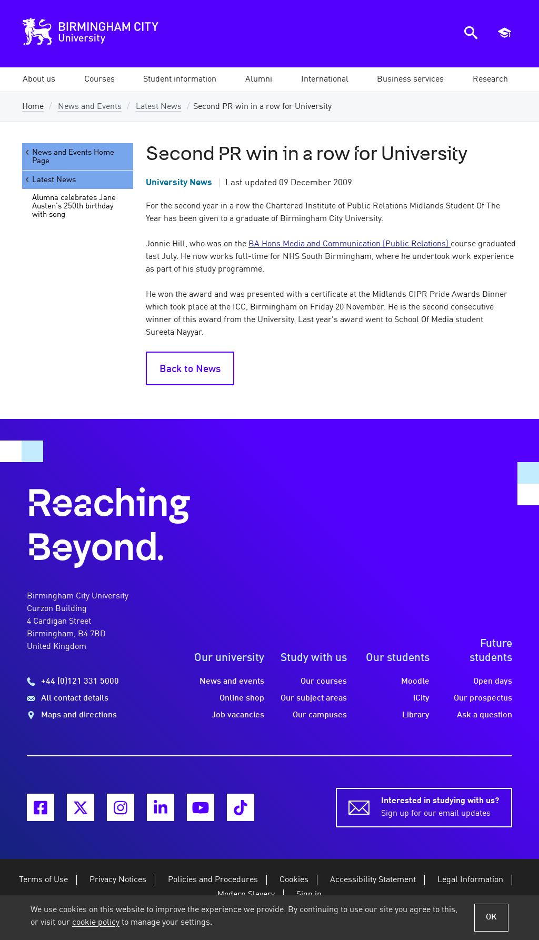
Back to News (190, 369)
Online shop (241, 698)
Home (33, 107)
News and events (231, 681)
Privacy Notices (117, 880)
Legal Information (470, 880)
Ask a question (484, 715)
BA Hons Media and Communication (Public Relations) (349, 244)
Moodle (415, 681)
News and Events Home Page (69, 156)
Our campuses (320, 715)
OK (491, 917)
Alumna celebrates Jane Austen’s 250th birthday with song (74, 206)
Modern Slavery (246, 895)
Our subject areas (314, 698)
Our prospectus (483, 698)
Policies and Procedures (213, 880)
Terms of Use (43, 880)
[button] (39, 79)
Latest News (159, 107)
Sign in (309, 895)
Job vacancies (238, 715)
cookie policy (95, 922)
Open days (492, 681)
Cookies (294, 880)
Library (416, 715)
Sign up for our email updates (440, 806)
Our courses (324, 681)
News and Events (90, 107)
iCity (421, 698)
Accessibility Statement (373, 880)
